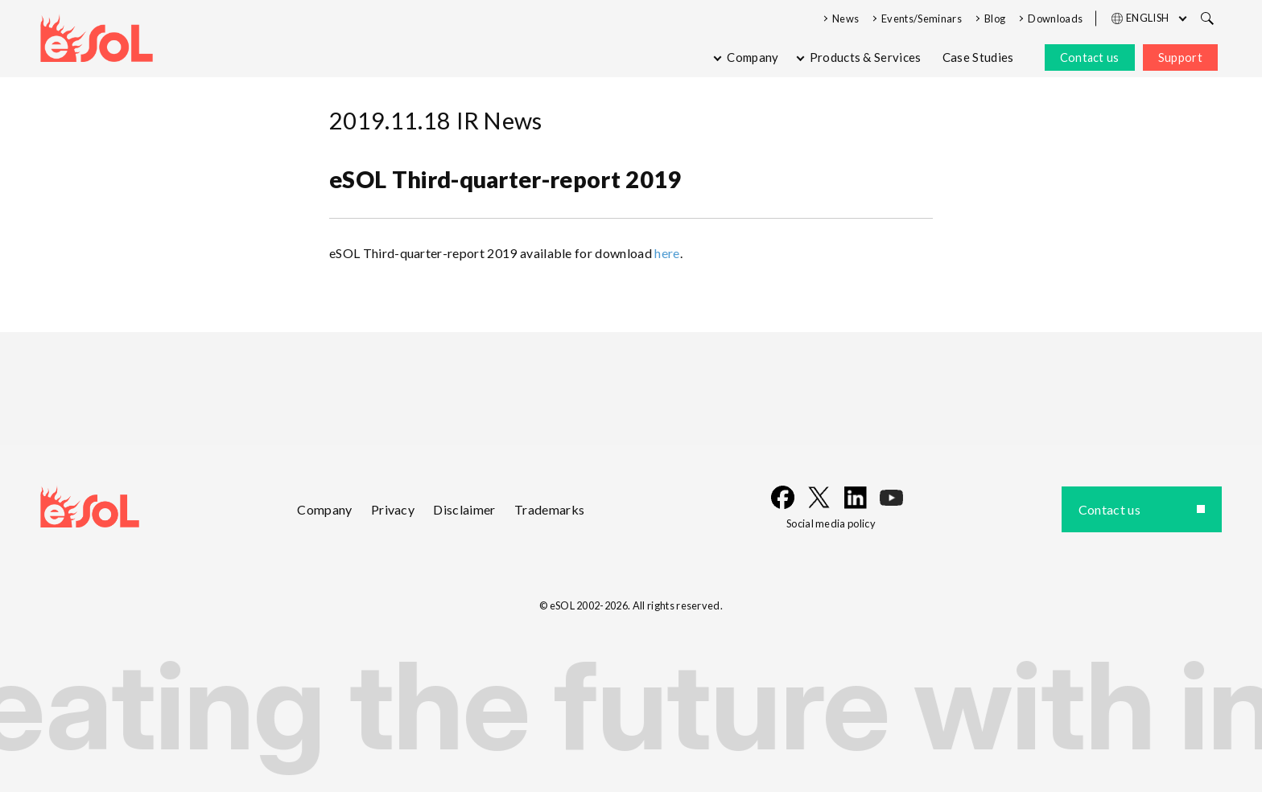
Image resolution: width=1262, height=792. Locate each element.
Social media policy (831, 523)
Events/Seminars (921, 19)
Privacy (392, 509)
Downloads (1055, 19)
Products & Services (866, 57)
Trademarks (549, 509)
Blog (994, 19)
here (666, 253)
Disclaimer (464, 509)
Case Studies (978, 57)
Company (752, 57)
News (845, 19)
